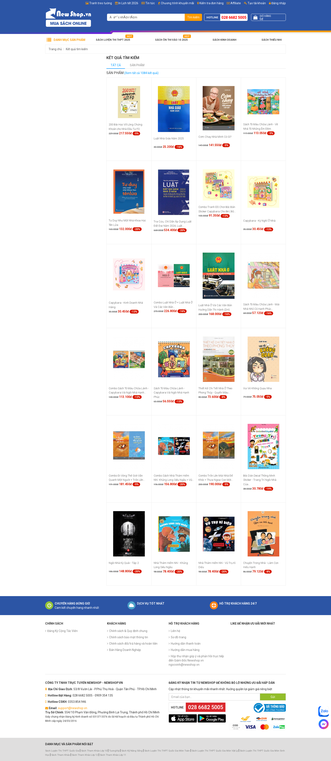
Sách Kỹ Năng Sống (131, 750)
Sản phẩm (137, 65)
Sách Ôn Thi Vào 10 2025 (171, 39)
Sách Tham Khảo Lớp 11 (113, 755)
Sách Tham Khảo (60, 755)
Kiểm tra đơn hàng (211, 3)
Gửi (273, 697)
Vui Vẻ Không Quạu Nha (257, 388)
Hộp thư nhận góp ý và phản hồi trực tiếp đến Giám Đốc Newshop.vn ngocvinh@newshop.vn (196, 660)
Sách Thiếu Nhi (272, 39)
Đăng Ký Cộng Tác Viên (62, 631)
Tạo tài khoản (255, 3)
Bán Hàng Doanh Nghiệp (125, 650)
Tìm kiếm (193, 17)
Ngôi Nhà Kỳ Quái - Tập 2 (124, 562)
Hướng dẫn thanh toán (186, 643)
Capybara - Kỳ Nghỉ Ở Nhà (259, 220)
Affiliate (234, 3)
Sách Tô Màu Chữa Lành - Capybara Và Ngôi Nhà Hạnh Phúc (171, 393)
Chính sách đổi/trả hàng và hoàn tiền (133, 643)
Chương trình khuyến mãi (177, 3)
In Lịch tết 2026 (128, 3)
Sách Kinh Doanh (224, 39)
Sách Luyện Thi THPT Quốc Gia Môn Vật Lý (215, 750)
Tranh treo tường (100, 3)
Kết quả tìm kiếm (77, 49)
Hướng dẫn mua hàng (185, 650)
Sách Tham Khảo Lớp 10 (94, 750)
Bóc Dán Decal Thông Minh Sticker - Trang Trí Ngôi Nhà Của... (259, 480)
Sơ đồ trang (178, 637)
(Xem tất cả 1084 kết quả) (141, 73)
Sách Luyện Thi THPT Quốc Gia (62, 750)
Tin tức (150, 3)
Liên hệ (175, 631)
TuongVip (114, 750)
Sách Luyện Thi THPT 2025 (113, 39)
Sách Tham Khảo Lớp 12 (85, 755)
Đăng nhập (277, 3)
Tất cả (116, 65)
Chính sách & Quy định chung (128, 631)
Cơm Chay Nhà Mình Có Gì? (214, 136)
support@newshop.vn (72, 708)
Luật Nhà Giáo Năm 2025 (169, 138)
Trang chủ (55, 49)
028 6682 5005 (233, 17)
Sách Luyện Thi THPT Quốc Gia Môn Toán (167, 750)
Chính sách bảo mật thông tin (128, 637)
